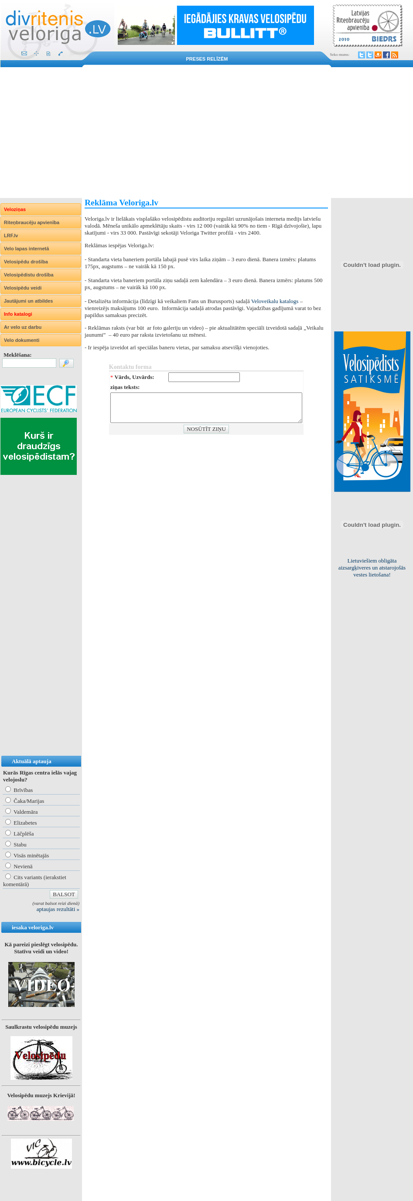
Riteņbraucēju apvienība (31, 222)
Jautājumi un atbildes (28, 301)
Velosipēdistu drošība (29, 274)
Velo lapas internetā (26, 248)
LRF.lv (11, 235)
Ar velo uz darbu (22, 327)
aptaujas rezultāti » (58, 909)
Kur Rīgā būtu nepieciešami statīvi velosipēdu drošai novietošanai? (372, 564)
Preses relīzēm (207, 58)
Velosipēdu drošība (26, 261)
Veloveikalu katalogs (275, 301)
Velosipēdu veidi (22, 287)
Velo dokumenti (21, 340)
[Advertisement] (206, 133)
